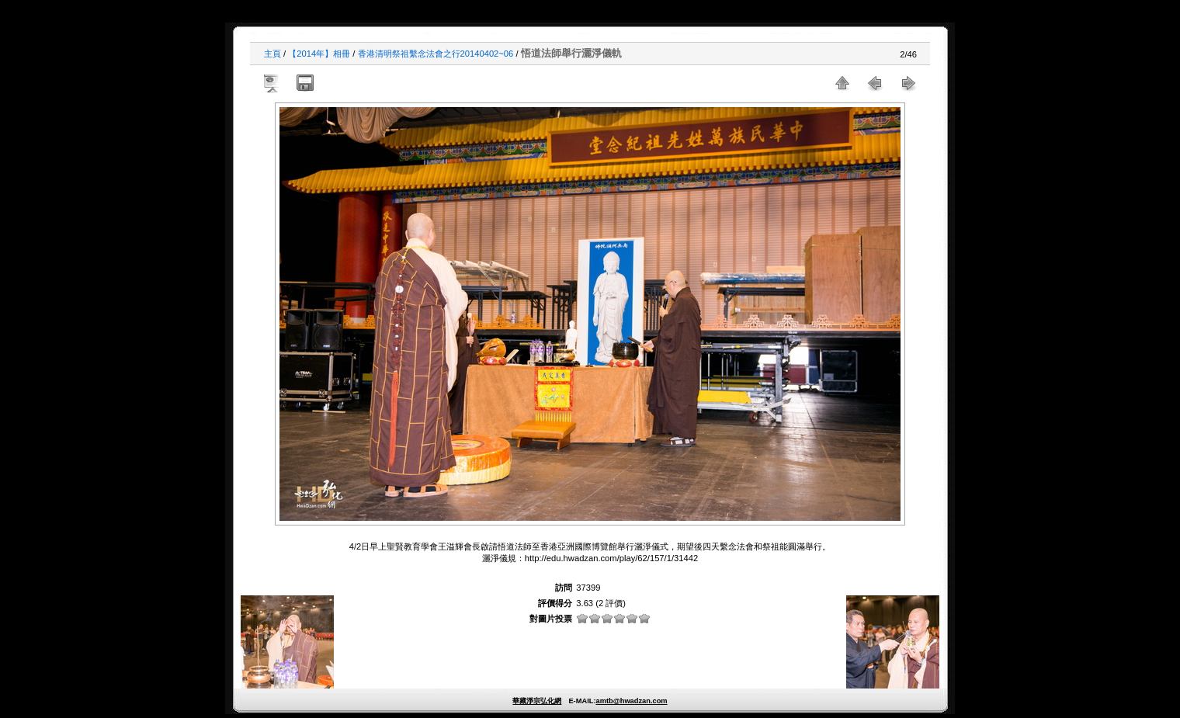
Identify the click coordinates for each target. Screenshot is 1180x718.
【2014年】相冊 (319, 53)
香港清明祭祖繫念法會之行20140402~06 (436, 53)
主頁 (272, 53)
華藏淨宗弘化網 (536, 701)
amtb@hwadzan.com (631, 701)
